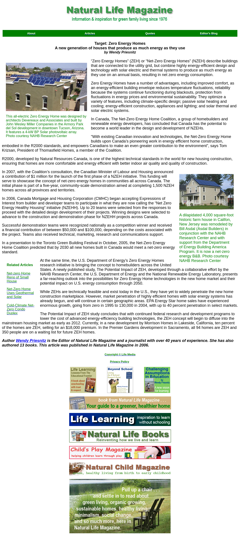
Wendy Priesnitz (31, 340)
